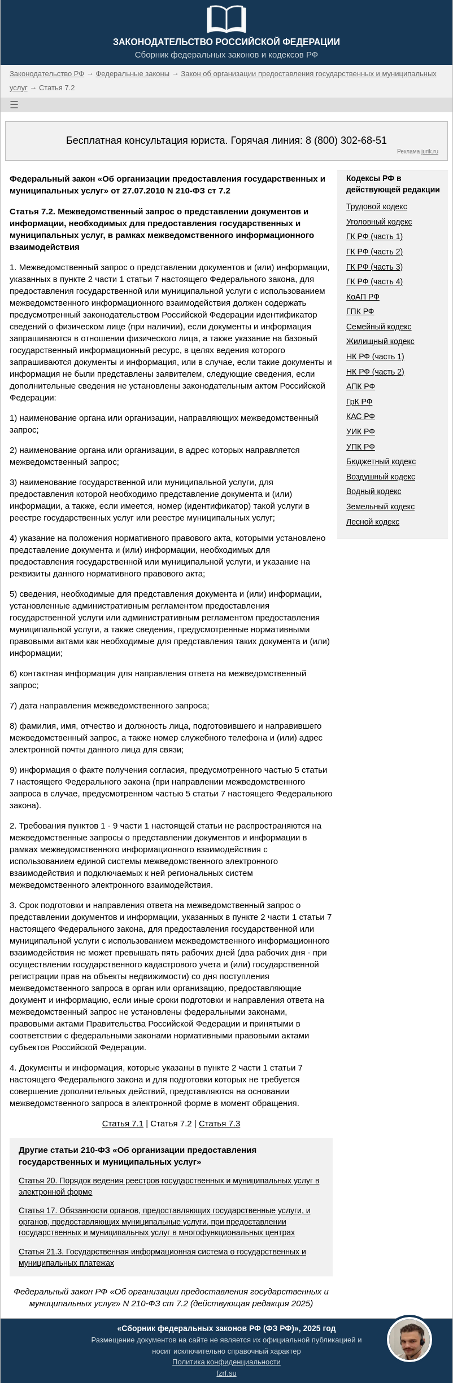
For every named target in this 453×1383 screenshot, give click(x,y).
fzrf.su (226, 1373)
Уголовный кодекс (379, 221)
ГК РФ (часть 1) (374, 236)
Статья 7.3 (219, 1123)
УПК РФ (360, 446)
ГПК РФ (360, 311)
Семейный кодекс (379, 326)
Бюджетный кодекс (381, 461)
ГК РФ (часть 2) (374, 251)
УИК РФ (360, 431)
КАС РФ (360, 416)
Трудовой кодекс (376, 206)
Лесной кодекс (372, 521)
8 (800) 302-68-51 (346, 140)
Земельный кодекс (380, 506)
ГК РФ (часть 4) (374, 281)
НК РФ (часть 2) (375, 371)
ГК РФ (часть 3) (374, 266)
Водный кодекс (374, 491)
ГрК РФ (359, 401)
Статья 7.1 (122, 1123)
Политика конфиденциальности (226, 1362)
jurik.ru (429, 151)
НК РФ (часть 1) (375, 356)
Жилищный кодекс (380, 341)
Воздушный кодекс (380, 476)
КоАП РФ (363, 296)
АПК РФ (360, 386)
